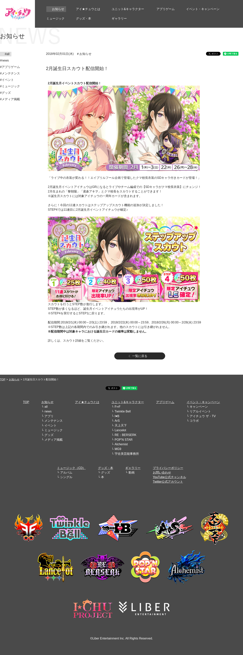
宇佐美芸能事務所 (127, 453)
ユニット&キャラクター (127, 402)
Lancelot (120, 430)
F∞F (118, 406)
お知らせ (14, 379)
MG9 (118, 449)
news (47, 411)
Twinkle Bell (123, 411)
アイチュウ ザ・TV (203, 416)
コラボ (194, 420)
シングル (66, 477)
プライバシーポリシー (168, 468)
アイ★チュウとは (87, 402)
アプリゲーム (165, 402)
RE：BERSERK (125, 435)
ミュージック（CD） (71, 468)
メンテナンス (53, 420)
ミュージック (53, 430)
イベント (50, 425)
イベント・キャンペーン (203, 402)
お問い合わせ (162, 472)
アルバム (66, 472)
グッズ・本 (105, 468)
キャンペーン (199, 406)
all (45, 406)
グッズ (49, 435)
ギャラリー (132, 468)
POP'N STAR (124, 439)
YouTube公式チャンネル (169, 477)
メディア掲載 (53, 439)
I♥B (117, 416)
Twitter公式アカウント (168, 481)
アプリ (49, 416)
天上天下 (121, 425)
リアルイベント (200, 411)
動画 (132, 472)
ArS (117, 420)
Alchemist (121, 444)
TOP (3, 379)
